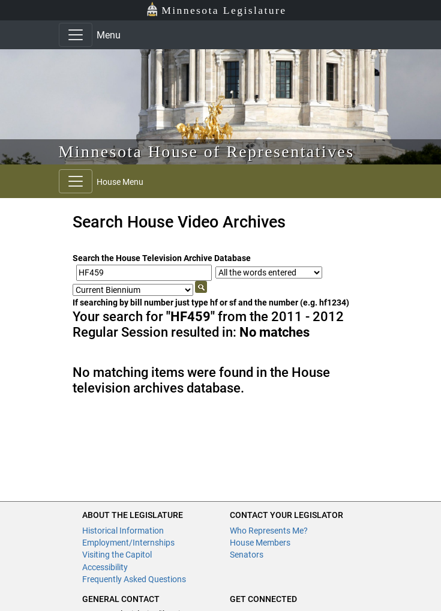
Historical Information (123, 530)
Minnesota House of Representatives (207, 151)
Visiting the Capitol (117, 554)
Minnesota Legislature (216, 9)
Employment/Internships (128, 542)
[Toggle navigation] (75, 35)
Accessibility (105, 567)
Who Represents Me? (269, 530)
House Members (260, 542)
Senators (246, 554)
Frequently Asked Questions (134, 579)
